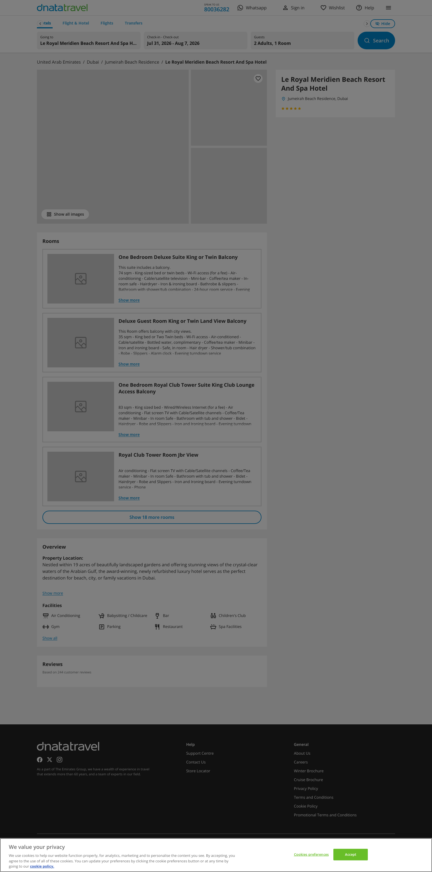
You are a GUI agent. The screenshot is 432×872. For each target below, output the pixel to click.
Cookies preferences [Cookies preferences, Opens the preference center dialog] (311, 854)
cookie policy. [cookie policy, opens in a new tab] (42, 866)
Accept (351, 854)
